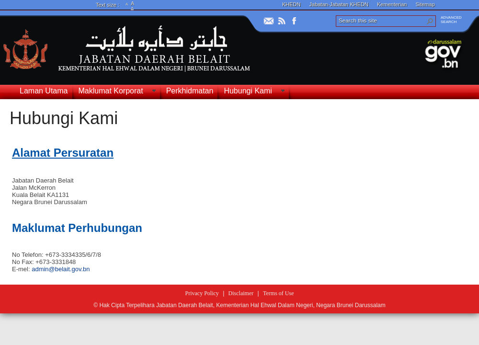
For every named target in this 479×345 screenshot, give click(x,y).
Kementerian (392, 4)
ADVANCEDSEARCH (451, 19)
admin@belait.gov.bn (61, 269)
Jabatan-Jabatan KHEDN (339, 4)
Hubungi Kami (64, 118)
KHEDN (291, 4)
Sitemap (424, 4)
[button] (430, 21)
